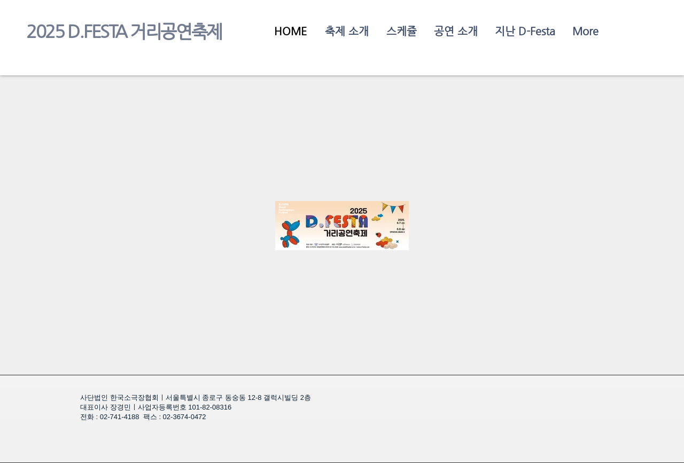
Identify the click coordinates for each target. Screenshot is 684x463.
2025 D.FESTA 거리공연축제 (124, 31)
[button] (524, 31)
